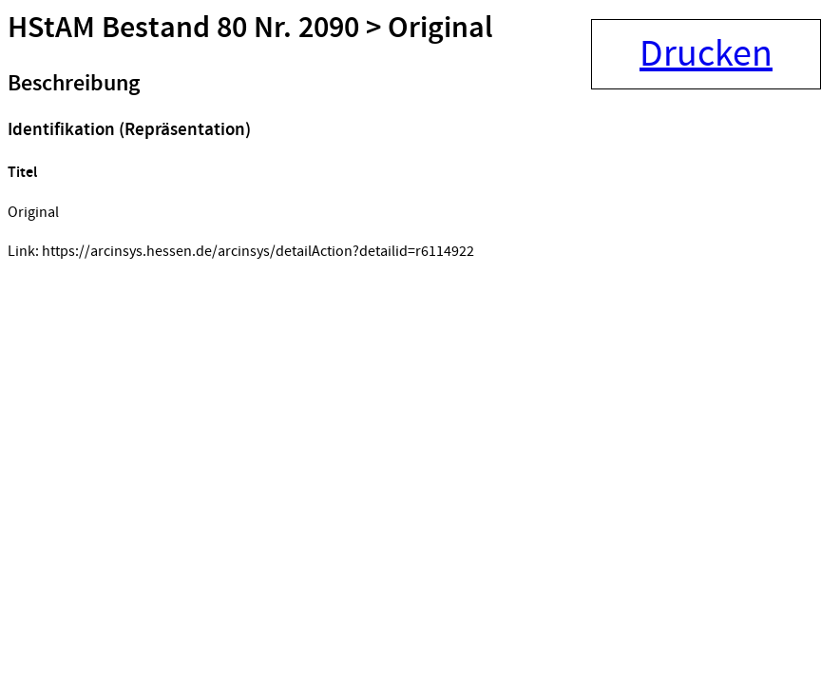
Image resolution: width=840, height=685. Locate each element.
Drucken (706, 54)
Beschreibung (74, 83)
